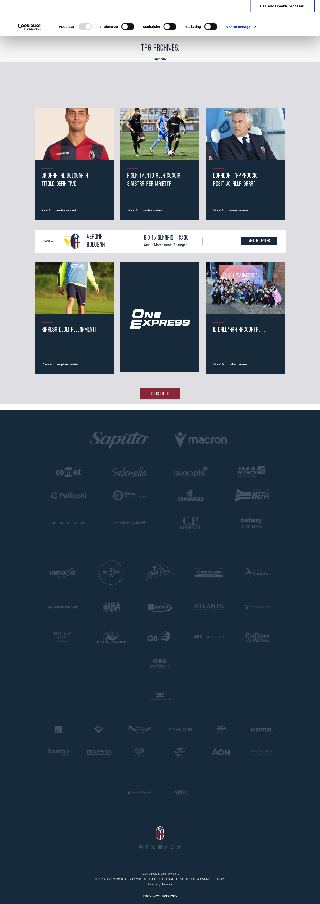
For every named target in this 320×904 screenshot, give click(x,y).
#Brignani (71, 210)
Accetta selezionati (282, 27)
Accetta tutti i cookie (282, 12)
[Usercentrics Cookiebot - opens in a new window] (29, 62)
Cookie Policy (169, 896)
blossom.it (166, 884)
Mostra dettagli (238, 62)
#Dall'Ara (232, 364)
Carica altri (160, 393)
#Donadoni (243, 210)
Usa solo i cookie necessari (282, 41)
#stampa (232, 210)
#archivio (60, 210)
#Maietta (157, 210)
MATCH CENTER (259, 241)
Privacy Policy (151, 896)
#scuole (243, 364)
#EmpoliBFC (63, 364)
